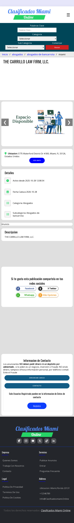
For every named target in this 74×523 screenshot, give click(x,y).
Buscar (57, 47)
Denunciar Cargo (37, 378)
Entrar (43, 465)
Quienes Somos (10, 460)
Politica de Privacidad (13, 486)
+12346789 (45, 493)
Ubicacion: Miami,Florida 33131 (55, 488)
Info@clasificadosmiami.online (54, 498)
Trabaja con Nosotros (13, 465)
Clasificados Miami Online (56, 510)
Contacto (7, 471)
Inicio (5, 54)
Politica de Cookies (12, 497)
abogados (17, 54)
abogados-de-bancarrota (40, 54)
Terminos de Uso (11, 492)
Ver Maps (37, 160)
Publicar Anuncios (48, 460)
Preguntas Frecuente (50, 471)
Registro (37, 406)
